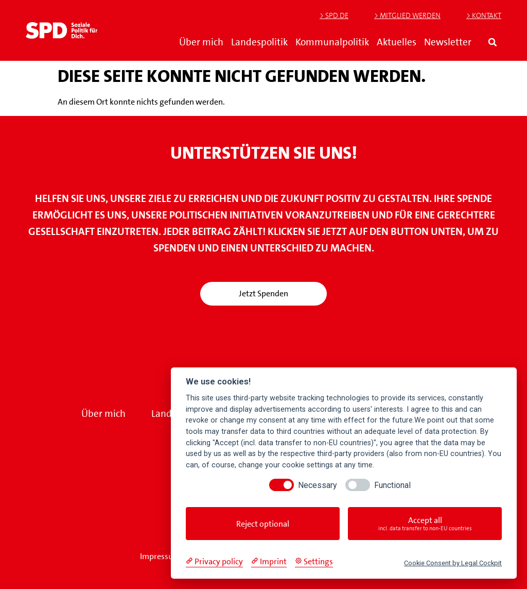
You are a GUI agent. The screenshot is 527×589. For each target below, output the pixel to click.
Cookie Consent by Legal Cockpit (453, 563)
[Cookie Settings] (314, 562)
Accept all (425, 523)
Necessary (317, 485)
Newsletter (447, 42)
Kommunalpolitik (332, 42)
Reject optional (262, 523)
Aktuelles (396, 42)
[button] (492, 42)
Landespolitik (259, 42)
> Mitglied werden (407, 15)
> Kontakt (483, 15)
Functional (392, 485)
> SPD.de (334, 15)
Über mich (201, 42)
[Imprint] (269, 562)
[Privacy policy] (214, 562)
